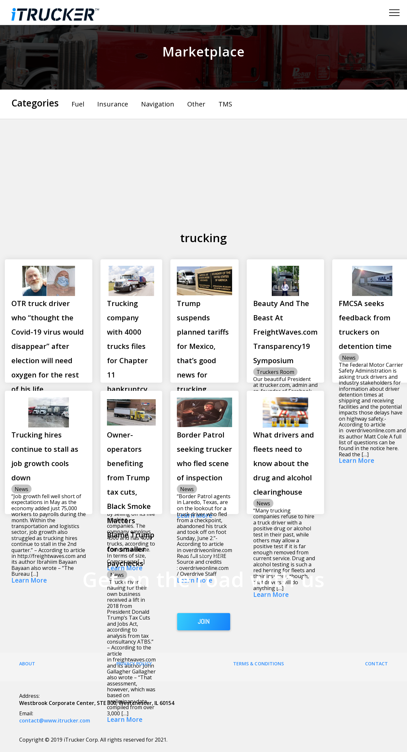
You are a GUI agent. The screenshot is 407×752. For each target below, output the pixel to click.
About (27, 663)
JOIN (204, 621)
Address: (29, 695)
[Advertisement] (204, 167)
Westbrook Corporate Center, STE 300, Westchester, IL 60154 (96, 703)
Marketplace (203, 51)
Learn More (356, 460)
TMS (225, 104)
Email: (26, 713)
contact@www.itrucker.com (54, 720)
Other (196, 104)
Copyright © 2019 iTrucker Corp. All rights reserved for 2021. (93, 740)
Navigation (157, 104)
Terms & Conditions (258, 663)
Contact (376, 663)
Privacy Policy (133, 663)
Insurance (112, 104)
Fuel (78, 104)
